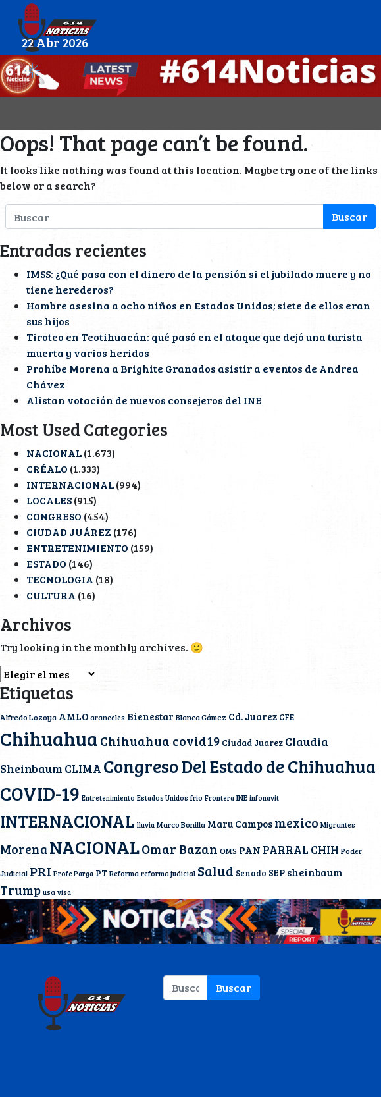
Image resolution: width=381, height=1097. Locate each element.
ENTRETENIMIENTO (77, 547)
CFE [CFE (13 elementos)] (286, 717)
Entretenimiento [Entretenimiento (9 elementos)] (108, 798)
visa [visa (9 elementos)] (64, 892)
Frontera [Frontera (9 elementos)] (219, 798)
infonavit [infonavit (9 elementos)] (264, 798)
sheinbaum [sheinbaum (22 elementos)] (315, 872)
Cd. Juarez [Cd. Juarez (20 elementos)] (252, 716)
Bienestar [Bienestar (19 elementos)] (150, 716)
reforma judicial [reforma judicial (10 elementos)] (168, 873)
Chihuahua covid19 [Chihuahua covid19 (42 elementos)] (160, 740)
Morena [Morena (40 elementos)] (23, 849)
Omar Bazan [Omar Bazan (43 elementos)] (179, 848)
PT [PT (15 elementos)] (101, 873)
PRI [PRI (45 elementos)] (40, 871)
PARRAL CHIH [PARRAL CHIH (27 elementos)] (301, 849)
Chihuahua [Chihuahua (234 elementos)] (49, 738)
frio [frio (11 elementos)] (196, 797)
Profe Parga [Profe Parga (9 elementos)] (73, 873)
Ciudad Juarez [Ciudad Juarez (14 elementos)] (252, 743)
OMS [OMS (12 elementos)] (228, 850)
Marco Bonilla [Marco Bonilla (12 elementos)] (181, 824)
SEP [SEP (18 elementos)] (276, 872)
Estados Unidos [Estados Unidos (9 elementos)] (162, 798)
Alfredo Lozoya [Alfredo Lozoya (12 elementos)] (28, 717)
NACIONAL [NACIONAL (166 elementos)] (94, 847)
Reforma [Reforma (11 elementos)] (124, 873)
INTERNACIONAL (70, 484)
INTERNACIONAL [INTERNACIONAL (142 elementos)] (67, 820)
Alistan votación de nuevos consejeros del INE (144, 400)
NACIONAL (54, 453)
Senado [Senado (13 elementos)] (251, 873)
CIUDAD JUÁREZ (68, 532)
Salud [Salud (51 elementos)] (215, 871)
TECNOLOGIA (59, 579)
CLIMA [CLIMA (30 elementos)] (82, 768)
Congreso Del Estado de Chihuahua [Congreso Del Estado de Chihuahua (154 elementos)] (239, 766)
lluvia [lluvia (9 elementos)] (146, 825)
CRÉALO (47, 468)
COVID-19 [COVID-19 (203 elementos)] (40, 793)
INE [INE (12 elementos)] (241, 797)
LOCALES (49, 500)
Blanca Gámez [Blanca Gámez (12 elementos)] (201, 717)
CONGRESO (54, 516)
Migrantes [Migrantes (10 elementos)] (337, 825)
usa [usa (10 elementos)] (49, 892)
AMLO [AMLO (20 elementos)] (73, 716)
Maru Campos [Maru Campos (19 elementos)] (239, 823)
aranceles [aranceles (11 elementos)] (107, 717)
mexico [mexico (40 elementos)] (296, 823)
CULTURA (51, 595)
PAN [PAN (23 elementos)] (250, 850)
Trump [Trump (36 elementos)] (20, 890)
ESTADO (46, 563)
